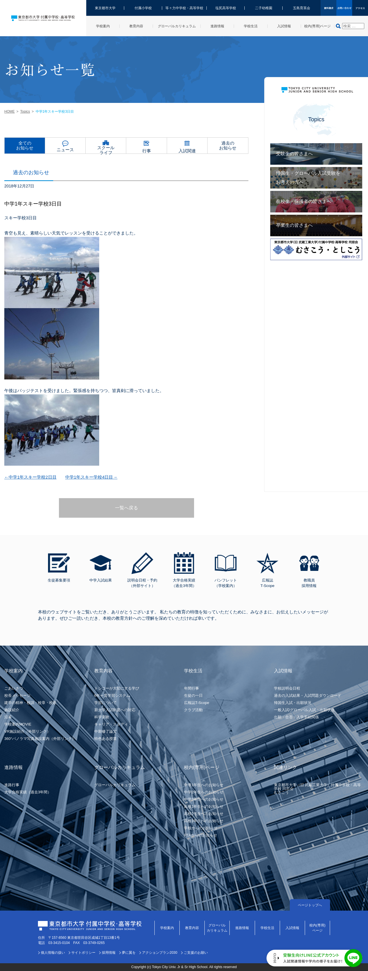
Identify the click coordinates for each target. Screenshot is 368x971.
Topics (25, 112)
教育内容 (192, 928)
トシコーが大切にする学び (116, 688)
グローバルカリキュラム (114, 785)
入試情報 (292, 928)
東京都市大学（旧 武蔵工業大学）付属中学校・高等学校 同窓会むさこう (317, 789)
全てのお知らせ (24, 145)
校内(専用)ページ (317, 927)
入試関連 (187, 150)
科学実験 (101, 717)
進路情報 (242, 928)
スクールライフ (105, 149)
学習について (105, 703)
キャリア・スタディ (111, 724)
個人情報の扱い (53, 953)
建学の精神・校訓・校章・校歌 (30, 703)
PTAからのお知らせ (200, 835)
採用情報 (109, 953)
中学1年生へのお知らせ (203, 785)
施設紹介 (11, 710)
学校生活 (267, 928)
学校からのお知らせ (201, 828)
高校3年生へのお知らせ (203, 821)
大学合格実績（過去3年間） (27, 792)
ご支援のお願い (196, 953)
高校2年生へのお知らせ (203, 813)
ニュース (65, 149)
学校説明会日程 (287, 688)
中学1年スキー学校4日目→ (91, 477)
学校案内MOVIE (17, 724)
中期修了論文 (105, 731)
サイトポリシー (83, 953)
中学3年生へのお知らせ (203, 799)
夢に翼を (129, 953)
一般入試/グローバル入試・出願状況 (304, 710)
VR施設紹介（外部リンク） (27, 731)
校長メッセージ (17, 695)
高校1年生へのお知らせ (203, 806)
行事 (146, 150)
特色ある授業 (105, 738)
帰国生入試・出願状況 (292, 703)
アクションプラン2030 (159, 953)
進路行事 (11, 785)
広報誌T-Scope (196, 703)
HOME (9, 112)
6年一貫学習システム (112, 695)
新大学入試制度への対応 (114, 710)
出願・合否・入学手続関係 (296, 717)
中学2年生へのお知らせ (203, 792)
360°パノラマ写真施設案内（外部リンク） (40, 738)
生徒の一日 (193, 695)
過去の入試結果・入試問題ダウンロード (307, 695)
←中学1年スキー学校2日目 (30, 477)
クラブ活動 (193, 710)
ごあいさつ (13, 688)
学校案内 (167, 928)
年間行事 (191, 688)
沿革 (8, 717)
